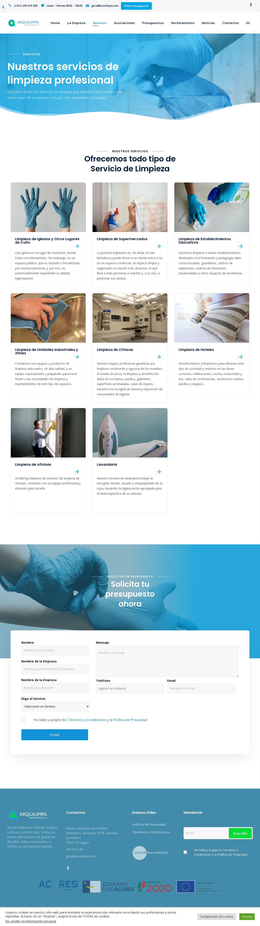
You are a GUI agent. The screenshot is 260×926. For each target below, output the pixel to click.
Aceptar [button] (247, 916)
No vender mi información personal (30, 921)
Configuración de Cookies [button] (217, 916)
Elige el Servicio (55, 702)
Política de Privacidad (130, 719)
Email (201, 684)
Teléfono (130, 684)
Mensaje (167, 659)
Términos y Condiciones (87, 719)
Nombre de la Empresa (55, 665)
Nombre (55, 646)
